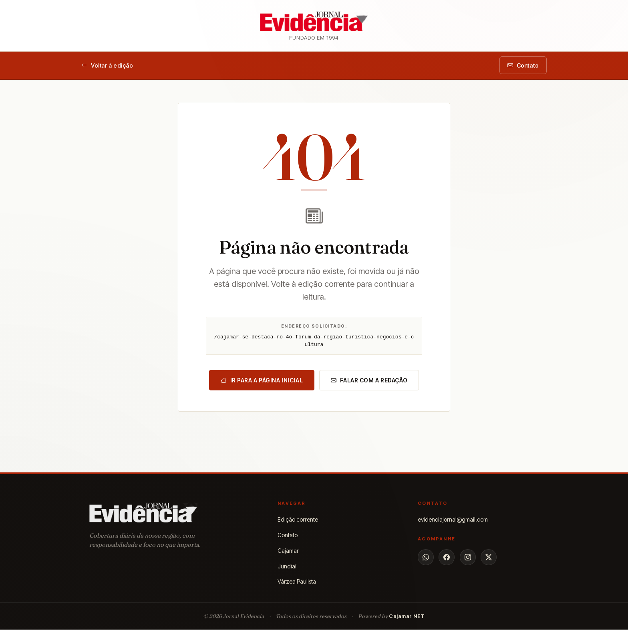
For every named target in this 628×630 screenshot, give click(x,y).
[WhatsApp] (426, 558)
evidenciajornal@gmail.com (453, 519)
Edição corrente (298, 519)
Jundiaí (287, 566)
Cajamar (288, 550)
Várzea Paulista (297, 581)
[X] (489, 558)
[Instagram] (468, 558)
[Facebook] (447, 558)
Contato (288, 535)
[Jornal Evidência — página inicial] (314, 26)
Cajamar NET (407, 616)
